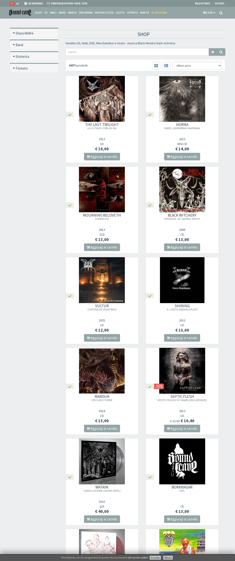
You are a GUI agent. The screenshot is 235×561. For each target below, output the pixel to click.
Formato (22, 68)
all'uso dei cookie (138, 557)
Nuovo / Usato (26, 103)
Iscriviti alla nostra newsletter (89, 515)
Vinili (53, 12)
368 (120, 447)
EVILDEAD (201, 398)
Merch (72, 12)
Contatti (126, 522)
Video (62, 12)
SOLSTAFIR (145, 399)
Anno (19, 150)
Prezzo (21, 162)
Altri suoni (159, 12)
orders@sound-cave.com (27, 502)
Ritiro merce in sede (133, 528)
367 (109, 447)
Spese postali (129, 510)
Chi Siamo (127, 492)
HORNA (145, 126)
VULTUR (145, 216)
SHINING (201, 216)
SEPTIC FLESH (145, 309)
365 (88, 447)
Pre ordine (23, 80)
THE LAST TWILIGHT (89, 126)
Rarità (144, 12)
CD (46, 12)
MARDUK (89, 307)
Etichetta (22, 56)
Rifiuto (168, 557)
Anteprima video (27, 173)
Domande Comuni (132, 516)
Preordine (86, 12)
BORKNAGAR (89, 398)
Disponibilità (24, 33)
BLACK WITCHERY (90, 216)
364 (78, 447)
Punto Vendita (130, 498)
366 (99, 447)
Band (19, 45)
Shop (38, 12)
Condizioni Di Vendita (134, 504)
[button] (209, 12)
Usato (120, 12)
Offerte (132, 12)
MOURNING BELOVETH (201, 126)
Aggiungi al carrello (89, 156)
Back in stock (104, 12)
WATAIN (200, 307)
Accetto (155, 557)
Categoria (23, 138)
